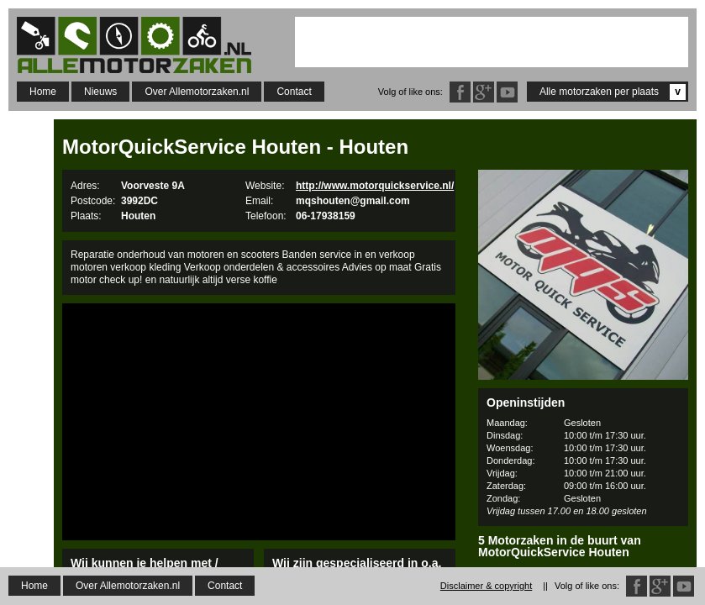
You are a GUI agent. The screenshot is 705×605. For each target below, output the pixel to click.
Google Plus (483, 92)
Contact (293, 91)
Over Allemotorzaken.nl (197, 91)
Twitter (507, 92)
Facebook (460, 92)
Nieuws (100, 91)
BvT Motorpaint (583, 589)
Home (42, 91)
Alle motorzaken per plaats (612, 92)
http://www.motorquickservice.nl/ (375, 186)
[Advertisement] (491, 42)
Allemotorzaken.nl (143, 45)
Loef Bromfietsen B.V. (583, 572)
